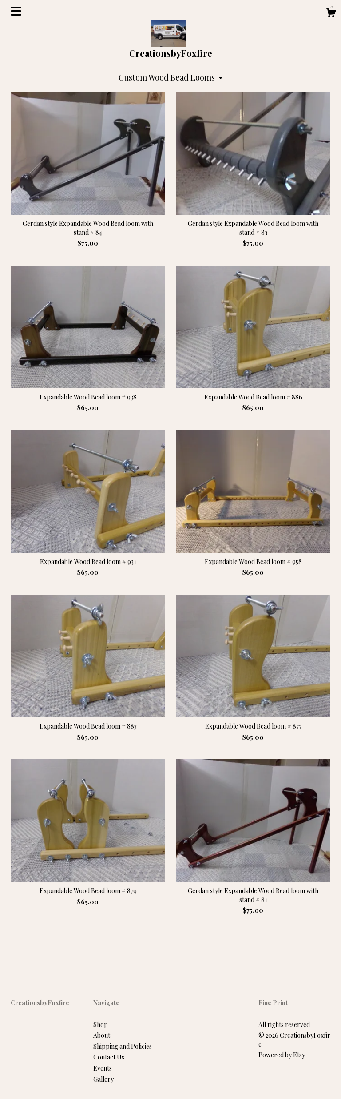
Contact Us (108, 1057)
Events (102, 1068)
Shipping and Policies (122, 1046)
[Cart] (331, 13)
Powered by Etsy (281, 1055)
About (101, 1035)
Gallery (103, 1079)
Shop (100, 1024)
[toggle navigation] (16, 11)
